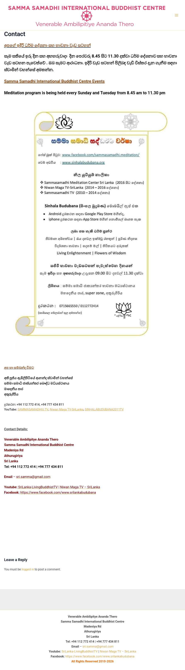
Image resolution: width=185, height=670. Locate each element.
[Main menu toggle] (176, 15)
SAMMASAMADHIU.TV (33, 409)
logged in (28, 569)
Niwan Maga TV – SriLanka (118, 651)
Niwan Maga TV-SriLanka (67, 409)
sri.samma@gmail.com (97, 646)
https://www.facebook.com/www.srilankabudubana (99, 656)
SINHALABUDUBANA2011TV (104, 409)
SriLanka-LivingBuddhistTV (79, 651)
